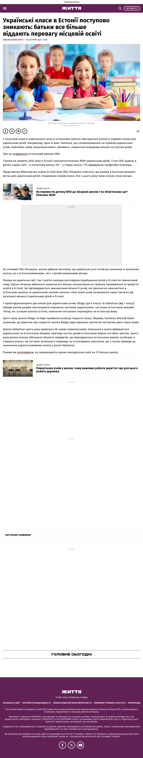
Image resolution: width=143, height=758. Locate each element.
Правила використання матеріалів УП (72, 703)
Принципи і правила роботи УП (110, 703)
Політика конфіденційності (36, 703)
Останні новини (18, 535)
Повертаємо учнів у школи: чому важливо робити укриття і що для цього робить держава (87, 369)
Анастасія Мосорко (13, 40)
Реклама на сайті (11, 703)
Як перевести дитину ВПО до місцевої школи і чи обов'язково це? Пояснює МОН (82, 193)
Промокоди (134, 703)
